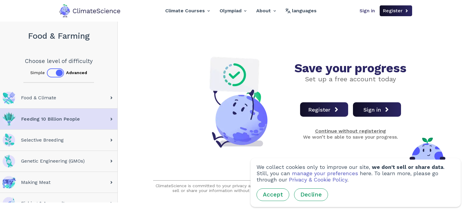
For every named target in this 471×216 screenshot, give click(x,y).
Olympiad (233, 11)
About (266, 11)
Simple (37, 72)
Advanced (76, 72)
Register (396, 11)
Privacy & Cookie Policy (318, 180)
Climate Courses (187, 11)
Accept (273, 194)
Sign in (367, 11)
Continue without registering (350, 131)
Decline (311, 194)
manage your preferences (325, 173)
